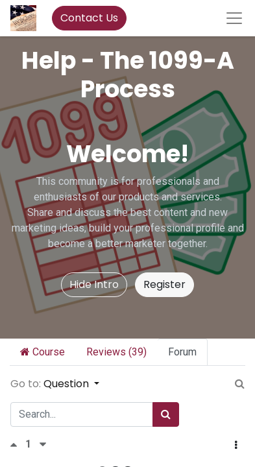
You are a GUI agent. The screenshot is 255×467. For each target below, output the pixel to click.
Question (67, 383)
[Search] (165, 414)
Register (164, 284)
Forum (182, 352)
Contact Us (89, 17)
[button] (235, 445)
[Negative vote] (43, 444)
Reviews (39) (116, 352)
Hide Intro (94, 284)
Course (42, 352)
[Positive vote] (17, 444)
